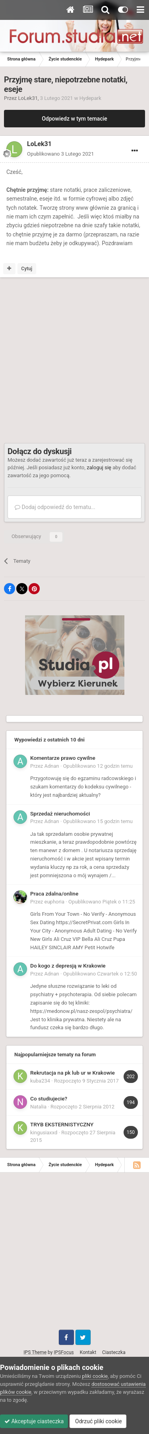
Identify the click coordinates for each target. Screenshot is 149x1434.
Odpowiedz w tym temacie (74, 118)
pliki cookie (95, 1376)
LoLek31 (28, 98)
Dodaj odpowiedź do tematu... (55, 507)
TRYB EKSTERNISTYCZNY (61, 1124)
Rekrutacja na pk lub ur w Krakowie (72, 1072)
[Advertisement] (74, 360)
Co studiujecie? (48, 1098)
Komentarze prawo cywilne (62, 758)
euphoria (55, 902)
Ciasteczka (114, 1352)
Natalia (38, 1107)
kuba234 (40, 1081)
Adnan (52, 766)
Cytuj (26, 268)
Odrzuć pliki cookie (98, 1421)
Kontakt (88, 1352)
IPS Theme (34, 1352)
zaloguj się (99, 467)
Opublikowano (60, 154)
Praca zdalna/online (54, 893)
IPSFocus (64, 1352)
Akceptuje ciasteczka (34, 1421)
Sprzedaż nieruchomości (60, 813)
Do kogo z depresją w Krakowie (68, 965)
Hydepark (90, 98)
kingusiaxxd (43, 1132)
